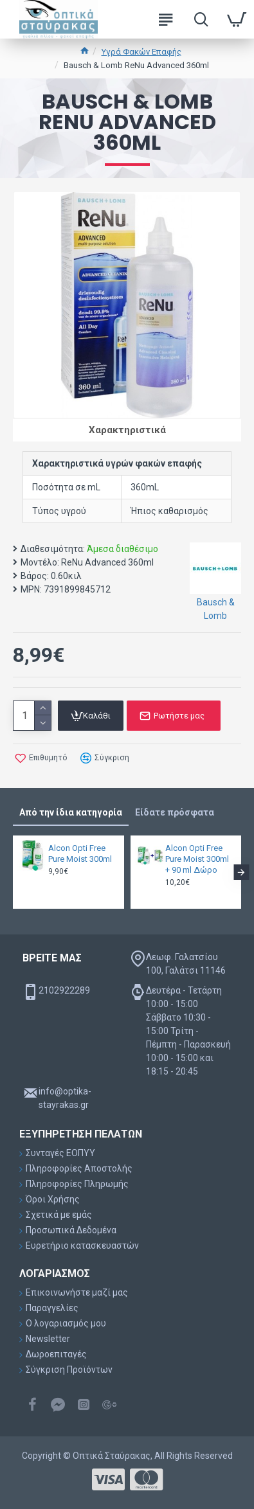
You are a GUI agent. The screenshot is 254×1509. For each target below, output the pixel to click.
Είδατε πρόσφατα (174, 812)
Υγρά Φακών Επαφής (141, 52)
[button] (241, 872)
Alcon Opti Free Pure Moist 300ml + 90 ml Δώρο (197, 859)
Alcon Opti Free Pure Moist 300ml (80, 853)
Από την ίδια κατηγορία (70, 812)
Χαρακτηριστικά (127, 430)
